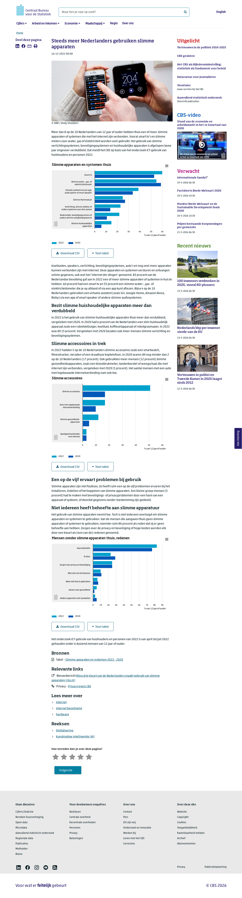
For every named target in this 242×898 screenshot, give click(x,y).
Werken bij (129, 833)
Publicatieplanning (215, 867)
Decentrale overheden (82, 822)
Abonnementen (186, 843)
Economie (71, 23)
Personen (74, 828)
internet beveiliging (69, 708)
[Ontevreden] (64, 756)
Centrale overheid (79, 817)
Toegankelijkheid (187, 828)
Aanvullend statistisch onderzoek (35, 833)
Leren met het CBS (133, 838)
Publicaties (22, 843)
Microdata (21, 828)
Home (19, 33)
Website (182, 812)
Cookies (181, 822)
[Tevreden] (80, 756)
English (221, 12)
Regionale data (24, 838)
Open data (21, 822)
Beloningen (76, 838)
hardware (62, 714)
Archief (181, 838)
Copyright (182, 817)
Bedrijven (75, 812)
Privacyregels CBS (79, 686)
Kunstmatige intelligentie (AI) (75, 736)
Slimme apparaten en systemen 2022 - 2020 (94, 659)
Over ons (127, 23)
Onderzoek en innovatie (137, 828)
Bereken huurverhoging (29, 817)
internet (61, 702)
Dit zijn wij (129, 822)
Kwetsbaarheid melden (191, 833)
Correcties (129, 843)
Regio (114, 23)
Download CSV (68, 253)
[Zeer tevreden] (89, 756)
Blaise (19, 854)
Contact (127, 812)
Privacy (73, 833)
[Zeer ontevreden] (55, 756)
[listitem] (17, 46)
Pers (125, 817)
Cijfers (20, 23)
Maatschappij (93, 23)
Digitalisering (64, 730)
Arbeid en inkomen (44, 23)
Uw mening (238, 438)
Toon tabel (100, 253)
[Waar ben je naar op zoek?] (124, 12)
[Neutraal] (72, 756)
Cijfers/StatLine (24, 812)
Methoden (22, 849)
